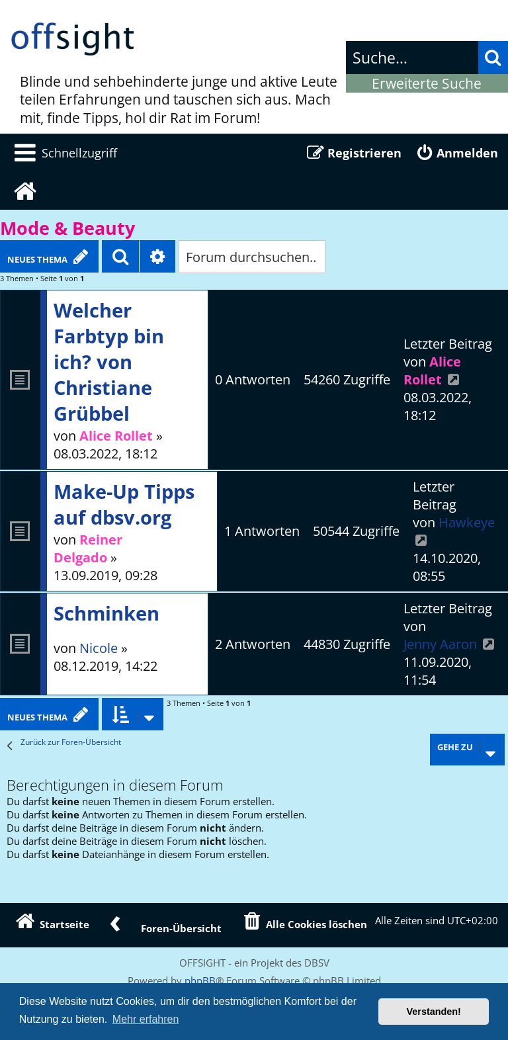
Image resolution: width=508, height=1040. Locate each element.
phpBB (200, 980)
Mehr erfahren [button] (145, 1019)
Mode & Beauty (67, 228)
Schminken (106, 613)
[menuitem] (63, 153)
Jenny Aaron (440, 644)
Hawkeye (467, 522)
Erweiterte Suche (427, 83)
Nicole (98, 648)
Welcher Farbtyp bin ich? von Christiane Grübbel (109, 361)
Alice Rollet (116, 436)
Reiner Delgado (88, 548)
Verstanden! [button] (434, 1011)
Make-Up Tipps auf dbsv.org (124, 504)
